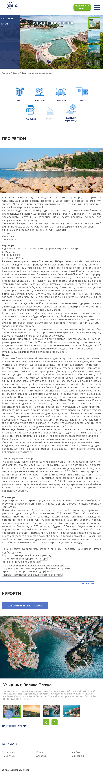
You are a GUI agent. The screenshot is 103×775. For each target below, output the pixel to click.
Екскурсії (31, 113)
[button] (97, 63)
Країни (39, 752)
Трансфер (60, 94)
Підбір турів (8, 755)
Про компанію (9, 752)
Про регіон (7, 19)
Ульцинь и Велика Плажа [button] (25, 605)
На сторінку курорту (14, 726)
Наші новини (77, 755)
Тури (19, 94)
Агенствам (41, 755)
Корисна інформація (71, 113)
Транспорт (39, 94)
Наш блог (76, 752)
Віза (82, 94)
